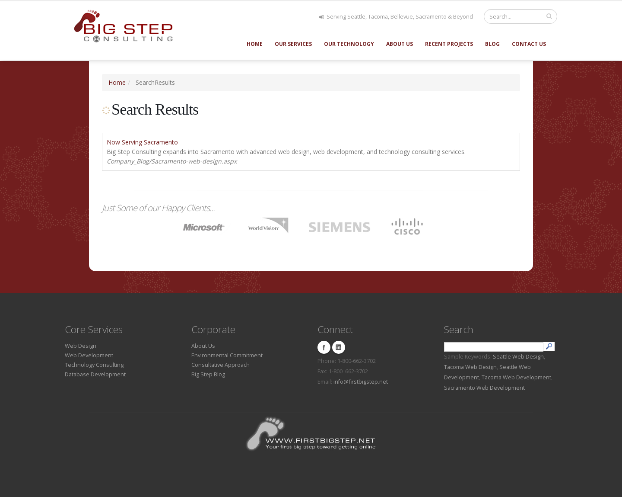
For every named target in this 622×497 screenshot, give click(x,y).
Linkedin (338, 347)
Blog (492, 44)
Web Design (80, 346)
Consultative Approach (220, 365)
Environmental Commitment (227, 355)
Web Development (89, 355)
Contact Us (529, 44)
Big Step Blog (208, 374)
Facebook (323, 347)
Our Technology (349, 44)
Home (255, 44)
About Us (399, 44)
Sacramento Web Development (484, 387)
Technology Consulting (94, 365)
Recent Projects (449, 44)
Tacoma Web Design (470, 367)
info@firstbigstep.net (360, 381)
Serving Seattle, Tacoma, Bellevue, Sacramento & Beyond (396, 16)
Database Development (95, 374)
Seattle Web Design (518, 356)
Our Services (293, 44)
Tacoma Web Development (516, 377)
